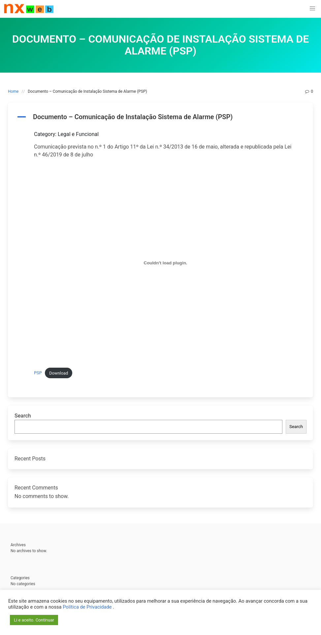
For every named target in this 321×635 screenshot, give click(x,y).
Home (13, 91)
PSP (38, 373)
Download (58, 373)
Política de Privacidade (88, 607)
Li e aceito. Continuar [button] (34, 620)
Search (23, 416)
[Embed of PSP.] (165, 263)
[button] (312, 8)
